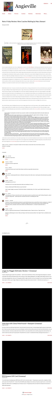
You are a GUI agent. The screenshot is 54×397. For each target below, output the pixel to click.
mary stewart (19, 144)
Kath (6, 173)
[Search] (46, 3)
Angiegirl (6, 180)
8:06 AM (10, 161)
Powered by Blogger (27, 392)
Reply (6, 159)
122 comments (8, 388)
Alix (6, 193)
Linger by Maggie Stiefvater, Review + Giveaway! (19, 271)
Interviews (38, 13)
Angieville (25, 394)
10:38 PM (10, 180)
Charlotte (7, 161)
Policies (16, 13)
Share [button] (3, 282)
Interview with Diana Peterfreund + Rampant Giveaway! (22, 323)
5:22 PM (10, 208)
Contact (23, 13)
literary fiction (12, 144)
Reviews (30, 13)
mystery (24, 144)
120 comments (8, 335)
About (9, 13)
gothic (6, 144)
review (43, 144)
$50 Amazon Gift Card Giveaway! (14, 376)
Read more (50, 282)
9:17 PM (9, 173)
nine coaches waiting (30, 144)
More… (45, 13)
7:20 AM (9, 193)
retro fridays (38, 144)
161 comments (8, 282)
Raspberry (7, 200)
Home (3, 13)
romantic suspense (6, 146)
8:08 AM (10, 167)
